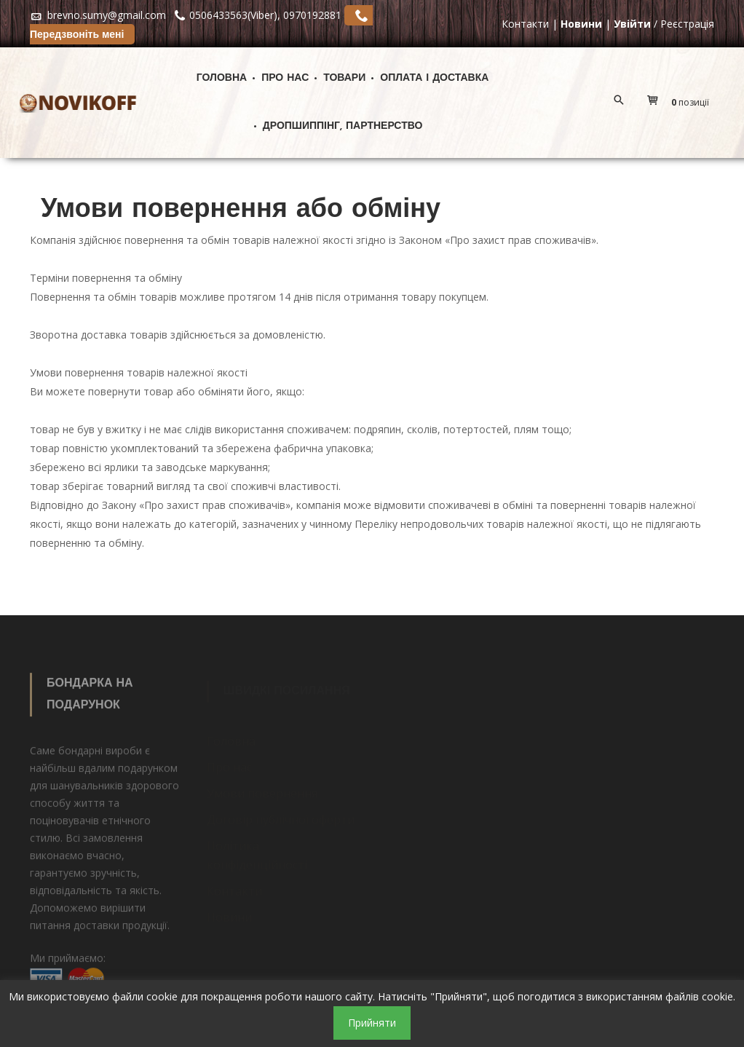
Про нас (285, 78)
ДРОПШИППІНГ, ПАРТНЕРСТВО (343, 126)
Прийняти (372, 1023)
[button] (681, 102)
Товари (344, 78)
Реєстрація (687, 24)
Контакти (525, 24)
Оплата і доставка (434, 78)
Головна (222, 78)
